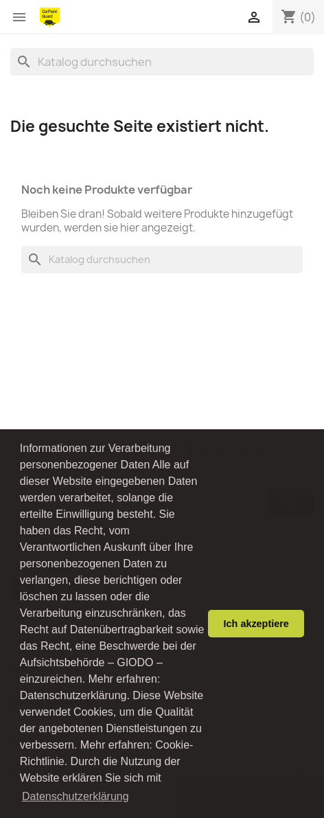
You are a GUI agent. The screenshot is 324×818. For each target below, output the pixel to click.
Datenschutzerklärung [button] (75, 796)
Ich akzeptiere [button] (256, 623)
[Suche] (162, 62)
